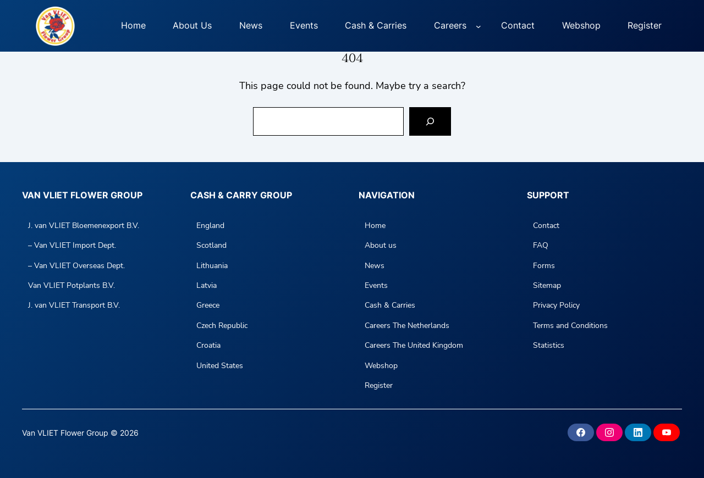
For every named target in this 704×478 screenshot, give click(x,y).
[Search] (430, 121)
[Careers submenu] (478, 26)
